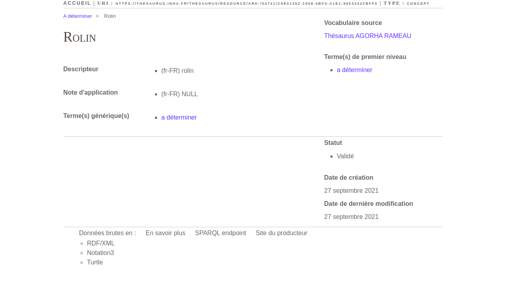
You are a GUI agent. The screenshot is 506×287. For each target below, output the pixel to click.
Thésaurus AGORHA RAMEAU (368, 35)
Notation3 (100, 252)
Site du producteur (282, 233)
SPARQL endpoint (220, 233)
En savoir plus (166, 233)
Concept (418, 4)
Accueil (77, 3)
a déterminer (354, 70)
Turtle (95, 262)
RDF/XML (101, 243)
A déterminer (77, 16)
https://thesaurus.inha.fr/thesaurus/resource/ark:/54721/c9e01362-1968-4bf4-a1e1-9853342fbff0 (246, 4)
